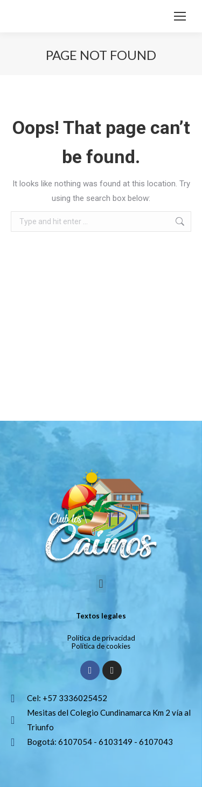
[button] (101, 584)
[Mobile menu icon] (179, 16)
